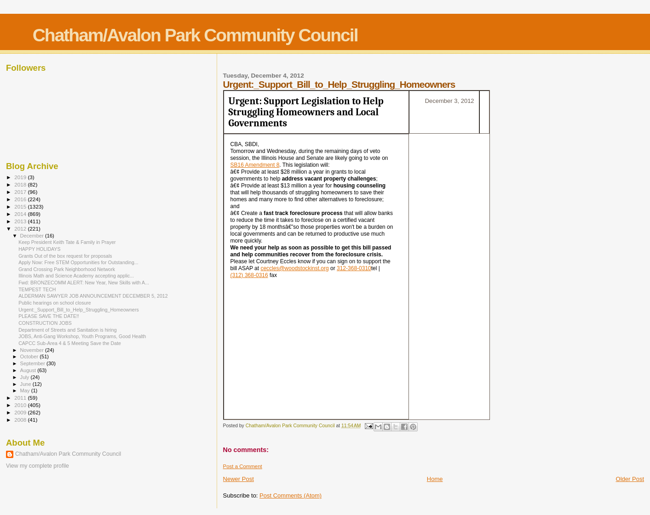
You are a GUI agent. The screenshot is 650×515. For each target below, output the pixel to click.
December (32, 235)
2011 (21, 398)
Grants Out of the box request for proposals (65, 256)
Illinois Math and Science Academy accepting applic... (76, 275)
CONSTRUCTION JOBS (45, 323)
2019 (21, 177)
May (25, 390)
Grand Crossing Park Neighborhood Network (66, 269)
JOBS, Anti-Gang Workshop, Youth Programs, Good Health (82, 336)
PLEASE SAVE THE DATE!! (48, 316)
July (25, 377)
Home (435, 478)
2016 (21, 199)
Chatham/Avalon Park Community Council (195, 35)
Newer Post (238, 478)
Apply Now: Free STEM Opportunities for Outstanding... (78, 262)
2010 (21, 405)
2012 (21, 229)
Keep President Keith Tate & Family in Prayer (66, 242)
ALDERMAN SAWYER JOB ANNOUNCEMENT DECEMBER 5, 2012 (92, 296)
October (30, 356)
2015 (21, 206)
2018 (21, 184)
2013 (21, 221)
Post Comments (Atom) (290, 495)
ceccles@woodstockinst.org (294, 268)
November (32, 350)
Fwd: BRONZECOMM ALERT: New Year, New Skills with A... (83, 282)
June (26, 384)
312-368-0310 (354, 268)
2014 (21, 214)
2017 (21, 192)
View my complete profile (37, 466)
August (29, 370)
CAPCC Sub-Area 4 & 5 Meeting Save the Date (69, 343)
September (33, 363)
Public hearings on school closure (54, 303)
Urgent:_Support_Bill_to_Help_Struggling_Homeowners (78, 309)
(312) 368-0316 (249, 275)
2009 (21, 412)
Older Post (630, 478)
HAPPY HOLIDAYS (39, 249)
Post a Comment (242, 466)
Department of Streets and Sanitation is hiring (67, 330)
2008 (21, 420)
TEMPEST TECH (37, 289)
